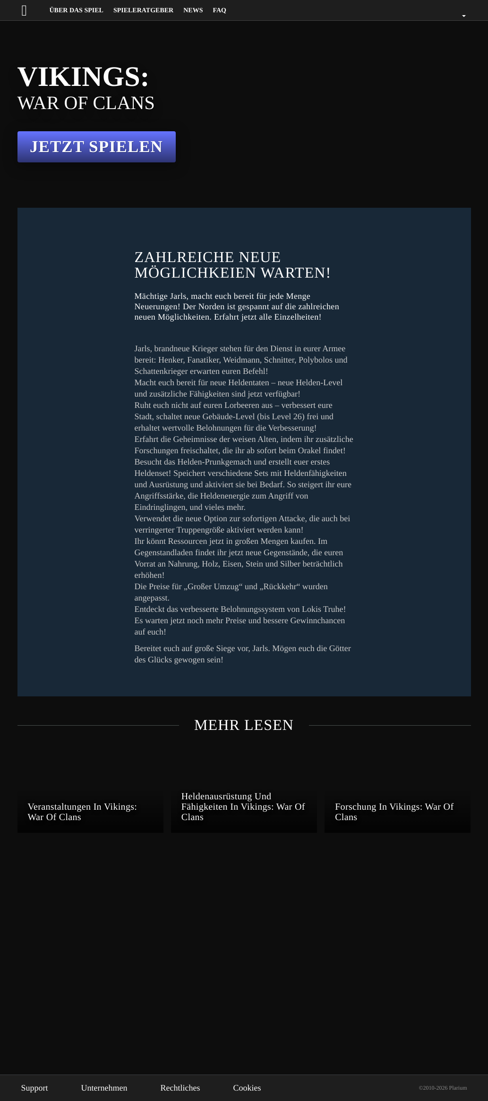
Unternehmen (111, 1088)
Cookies (264, 1088)
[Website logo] (33, 10)
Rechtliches (193, 1088)
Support (36, 1088)
